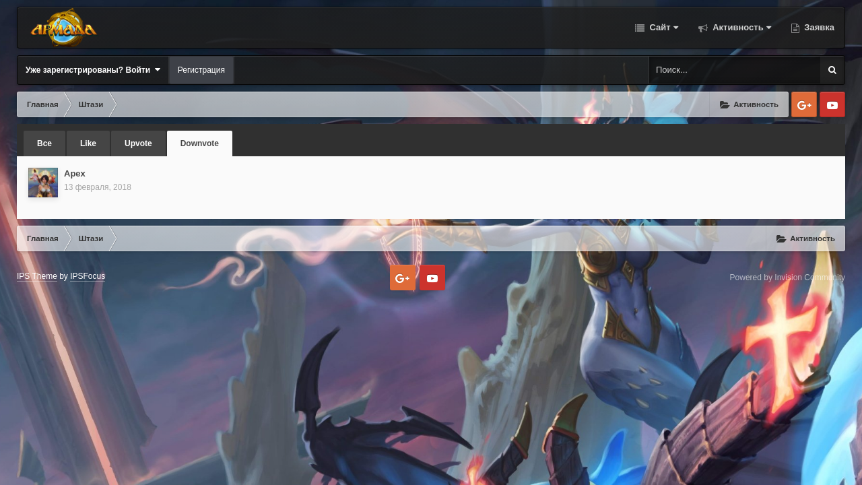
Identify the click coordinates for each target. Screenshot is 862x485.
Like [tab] (88, 143)
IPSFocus (87, 276)
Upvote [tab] (138, 143)
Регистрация (201, 70)
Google (804, 104)
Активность (740, 27)
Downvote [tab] (199, 143)
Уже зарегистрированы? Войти (93, 70)
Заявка (818, 27)
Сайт (662, 27)
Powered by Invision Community (787, 277)
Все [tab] (44, 143)
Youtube (832, 104)
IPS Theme (37, 276)
